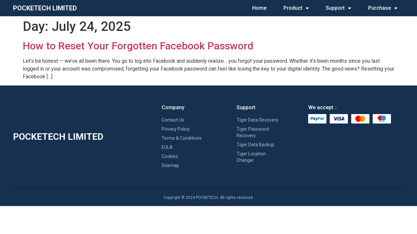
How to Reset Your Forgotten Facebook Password (138, 46)
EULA (167, 147)
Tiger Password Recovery (253, 132)
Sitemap (170, 165)
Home (259, 8)
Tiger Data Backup (255, 144)
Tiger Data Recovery (257, 120)
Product (296, 8)
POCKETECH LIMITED (45, 8)
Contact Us (173, 120)
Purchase (382, 8)
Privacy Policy (176, 129)
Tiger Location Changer (251, 157)
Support (338, 8)
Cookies (170, 156)
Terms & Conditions (182, 138)
